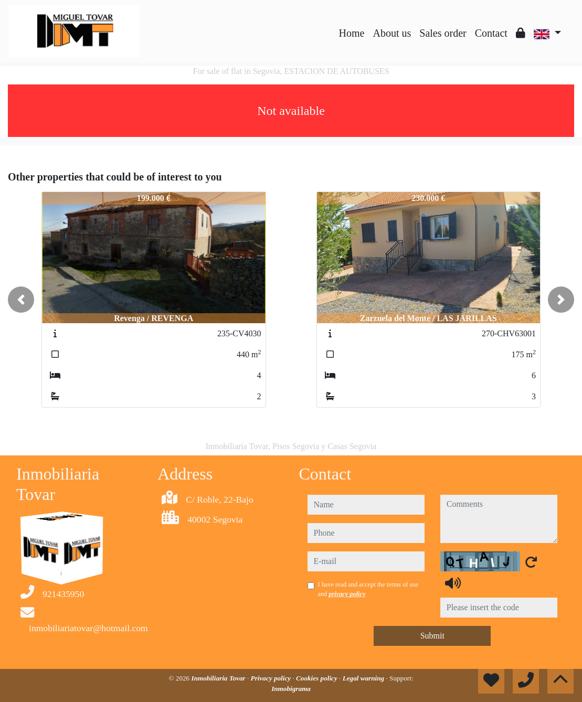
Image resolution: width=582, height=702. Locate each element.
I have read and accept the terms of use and (368, 589)
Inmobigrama (291, 689)
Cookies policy (317, 678)
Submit (432, 635)
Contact (491, 33)
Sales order (442, 33)
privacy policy (347, 594)
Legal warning (364, 678)
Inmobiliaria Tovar (220, 678)
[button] (21, 299)
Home (352, 33)
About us (392, 33)
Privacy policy (272, 678)
